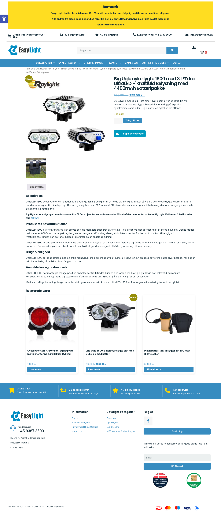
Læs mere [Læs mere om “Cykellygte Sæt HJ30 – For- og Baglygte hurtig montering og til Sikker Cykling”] (35, 369)
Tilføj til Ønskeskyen (132, 133)
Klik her (35, 218)
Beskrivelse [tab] (37, 187)
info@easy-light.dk (201, 34)
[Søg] (172, 50)
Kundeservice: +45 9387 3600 (154, 34)
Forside (30, 68)
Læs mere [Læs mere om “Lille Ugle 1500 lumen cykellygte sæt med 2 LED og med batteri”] (94, 369)
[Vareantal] (118, 121)
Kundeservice (181, 389)
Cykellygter (41, 68)
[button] (4, 19)
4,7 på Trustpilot (109, 34)
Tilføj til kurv (132, 120)
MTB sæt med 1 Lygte (94, 68)
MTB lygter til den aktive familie (65, 68)
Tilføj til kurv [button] (154, 369)
